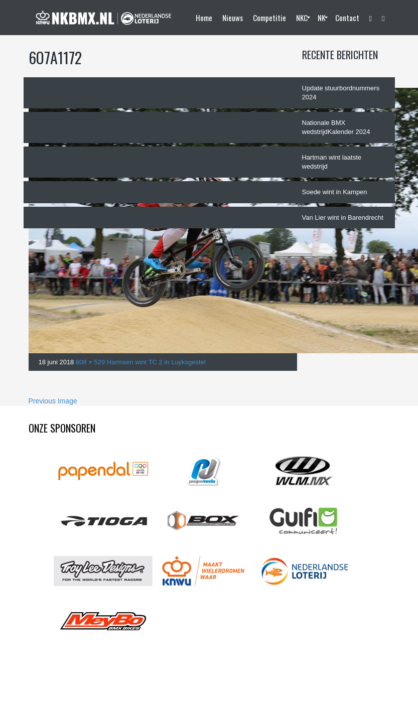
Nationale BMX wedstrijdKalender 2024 (336, 127)
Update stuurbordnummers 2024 (341, 92)
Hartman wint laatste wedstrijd (332, 162)
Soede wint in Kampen (334, 192)
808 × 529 (90, 362)
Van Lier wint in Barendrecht (342, 217)
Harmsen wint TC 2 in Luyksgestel (156, 362)
